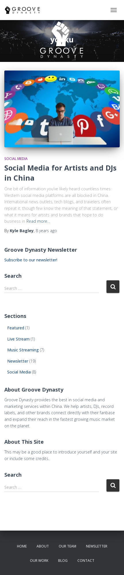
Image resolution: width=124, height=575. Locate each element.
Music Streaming (23, 350)
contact (85, 560)
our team (67, 546)
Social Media (16, 158)
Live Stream (18, 339)
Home (22, 546)
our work (39, 560)
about (43, 546)
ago (46, 230)
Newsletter (17, 361)
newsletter (96, 546)
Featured (15, 327)
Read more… (38, 221)
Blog (63, 560)
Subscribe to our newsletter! (30, 260)
